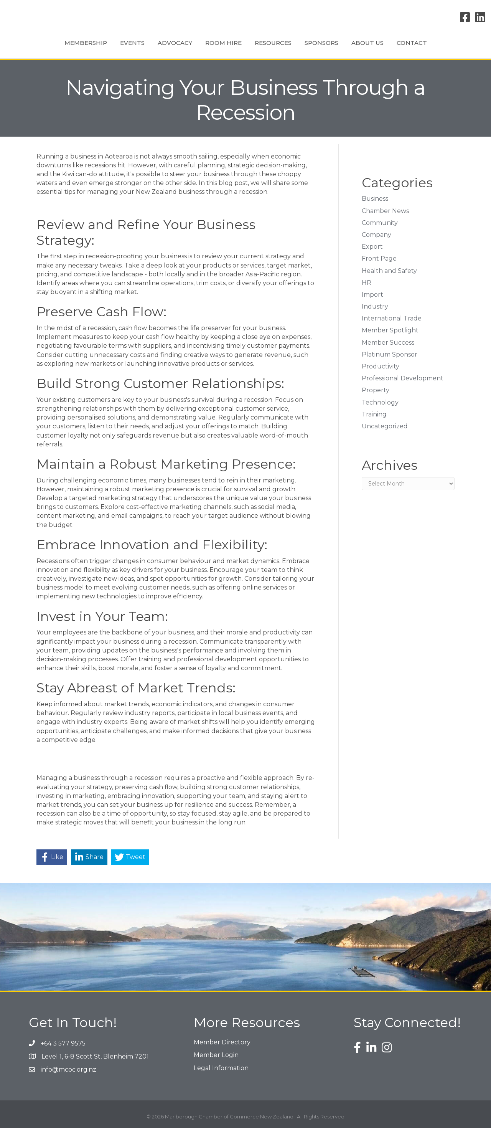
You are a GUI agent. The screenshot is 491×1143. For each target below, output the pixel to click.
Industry (375, 321)
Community (380, 237)
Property (375, 405)
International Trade (392, 333)
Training (374, 429)
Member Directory (222, 1057)
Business (375, 213)
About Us (404, 49)
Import (372, 309)
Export (372, 261)
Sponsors (358, 49)
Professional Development (402, 393)
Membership (49, 49)
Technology (380, 417)
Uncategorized (385, 441)
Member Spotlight (390, 345)
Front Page (379, 273)
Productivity (380, 381)
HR (366, 297)
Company (376, 249)
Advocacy (138, 49)
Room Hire (187, 49)
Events (96, 49)
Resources (309, 49)
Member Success (388, 357)
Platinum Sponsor (389, 369)
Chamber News (385, 226)
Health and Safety (389, 285)
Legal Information (221, 1083)
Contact (448, 49)
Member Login (216, 1070)
